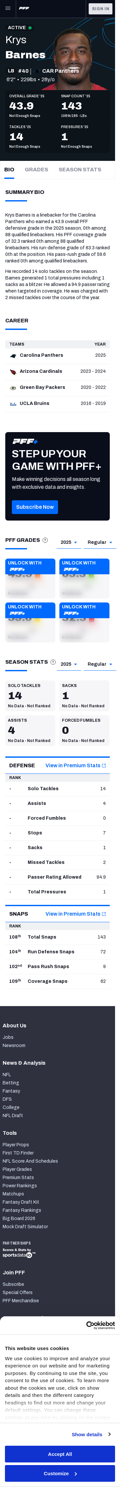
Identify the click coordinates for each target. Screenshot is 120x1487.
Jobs (8, 1037)
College (11, 1107)
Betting (11, 1082)
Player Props (16, 1144)
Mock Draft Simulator (25, 1226)
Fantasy (11, 1091)
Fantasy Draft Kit (21, 1202)
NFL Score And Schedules (30, 1161)
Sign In (100, 9)
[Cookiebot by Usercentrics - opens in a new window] (87, 1325)
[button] (35, 516)
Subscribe (13, 1284)
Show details (87, 1434)
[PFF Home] (24, 9)
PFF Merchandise (21, 1300)
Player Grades (17, 1169)
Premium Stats (18, 1177)
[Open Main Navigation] (8, 8)
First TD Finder (18, 1153)
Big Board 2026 (19, 1218)
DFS (7, 1099)
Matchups (13, 1194)
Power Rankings (20, 1185)
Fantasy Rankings (22, 1210)
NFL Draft (13, 1115)
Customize (60, 1473)
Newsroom (14, 1045)
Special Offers (18, 1292)
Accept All (60, 1454)
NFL (7, 1074)
